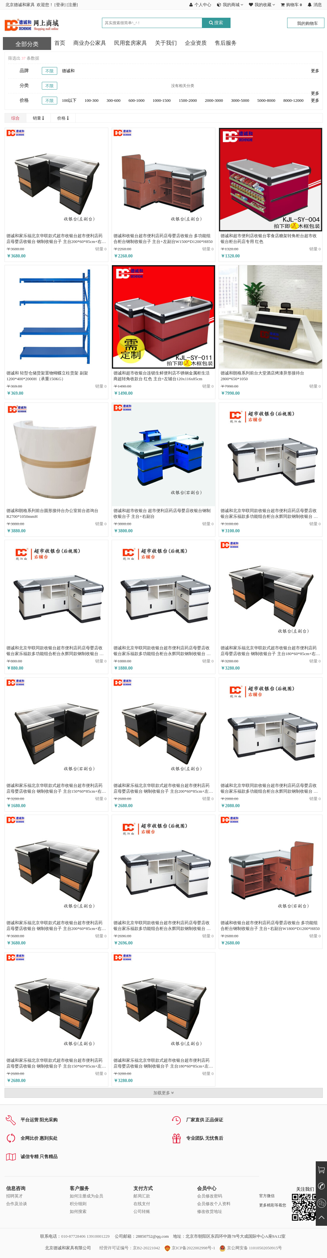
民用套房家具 (130, 43)
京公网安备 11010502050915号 (250, 1247)
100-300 (91, 100)
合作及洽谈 (16, 1203)
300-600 (113, 100)
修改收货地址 (209, 1211)
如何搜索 (78, 1211)
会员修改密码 (209, 1196)
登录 (60, 4)
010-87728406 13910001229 (85, 1236)
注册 (72, 4)
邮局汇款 (141, 1196)
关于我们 (166, 43)
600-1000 (137, 100)
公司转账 (141, 1211)
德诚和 (68, 70)
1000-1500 (162, 100)
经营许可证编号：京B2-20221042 (129, 1247)
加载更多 (163, 1093)
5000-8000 (266, 100)
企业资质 (196, 43)
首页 (59, 43)
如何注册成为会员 (86, 1196)
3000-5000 (240, 100)
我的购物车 (307, 23)
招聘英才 (14, 1196)
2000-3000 (214, 100)
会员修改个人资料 (214, 1203)
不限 (49, 71)
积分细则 (78, 1203)
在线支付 (141, 1203)
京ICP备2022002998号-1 (189, 1247)
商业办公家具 (89, 43)
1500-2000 (188, 100)
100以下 (69, 100)
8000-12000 (293, 100)
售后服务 (226, 43)
